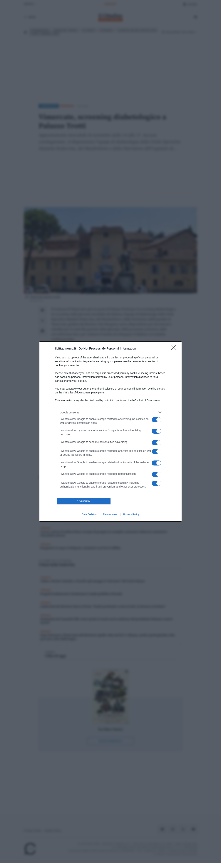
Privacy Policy (131, 514)
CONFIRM (84, 501)
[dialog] (110, 431)
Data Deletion (89, 514)
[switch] (156, 419)
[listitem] (110, 412)
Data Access (110, 514)
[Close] (174, 348)
